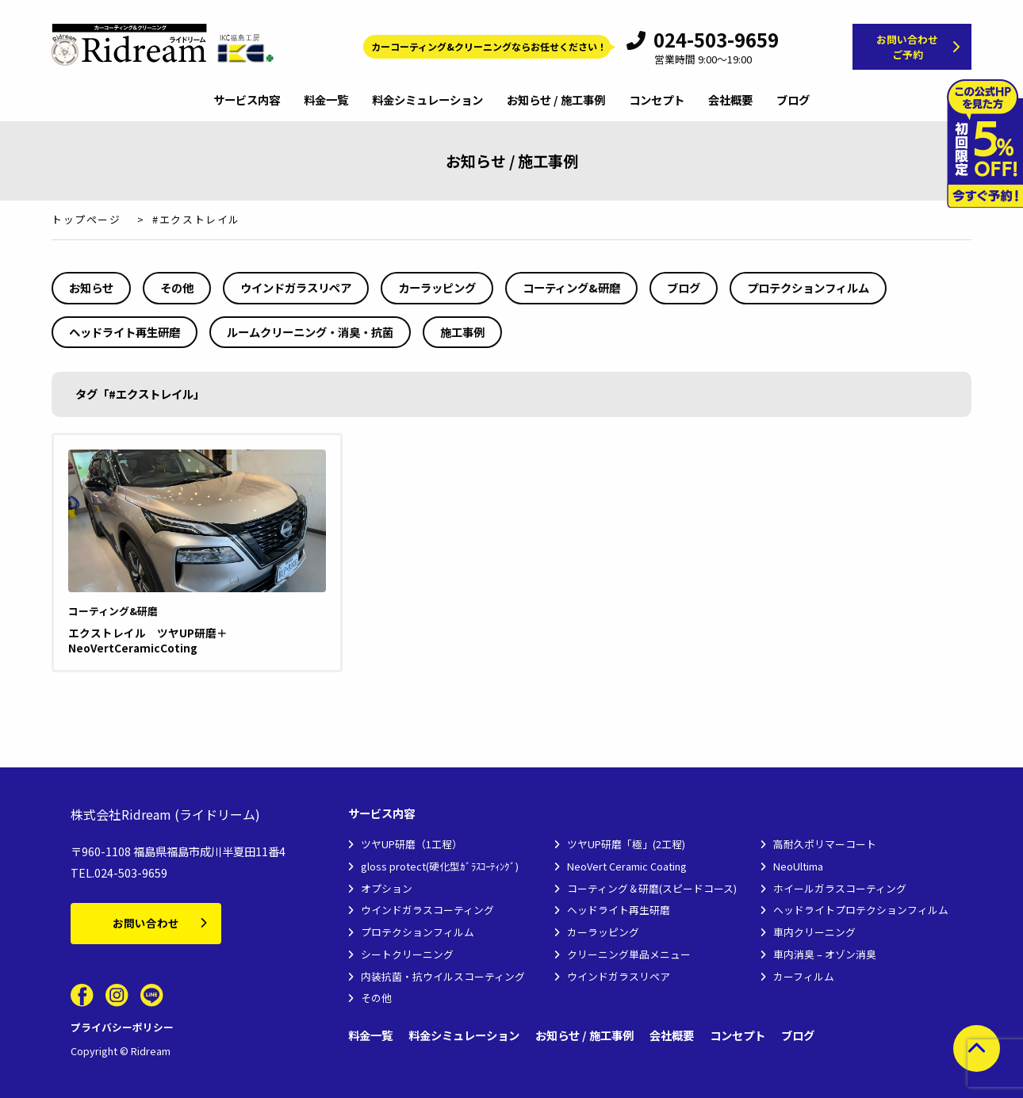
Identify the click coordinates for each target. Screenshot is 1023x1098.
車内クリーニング (814, 931)
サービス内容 (246, 101)
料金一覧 (326, 101)
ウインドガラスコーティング (427, 909)
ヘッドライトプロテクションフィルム (860, 909)
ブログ (793, 101)
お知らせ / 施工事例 (556, 101)
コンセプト (656, 101)
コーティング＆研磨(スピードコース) (652, 888)
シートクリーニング (407, 954)
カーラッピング (437, 287)
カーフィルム (803, 976)
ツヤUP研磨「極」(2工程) (626, 843)
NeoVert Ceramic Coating (627, 866)
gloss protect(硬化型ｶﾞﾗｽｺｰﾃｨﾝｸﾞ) (440, 866)
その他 (176, 287)
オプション (386, 888)
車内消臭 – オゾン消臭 (824, 954)
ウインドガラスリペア (295, 287)
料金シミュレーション (427, 101)
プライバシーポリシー (122, 1027)
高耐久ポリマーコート (824, 843)
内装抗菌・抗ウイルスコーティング (443, 976)
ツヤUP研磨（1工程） (411, 843)
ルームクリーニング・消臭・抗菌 (310, 331)
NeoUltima (798, 866)
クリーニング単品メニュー (629, 954)
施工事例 (462, 331)
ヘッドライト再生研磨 (124, 331)
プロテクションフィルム (808, 287)
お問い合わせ (146, 923)
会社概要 (730, 101)
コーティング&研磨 (571, 287)
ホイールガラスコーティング (839, 888)
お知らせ (91, 287)
